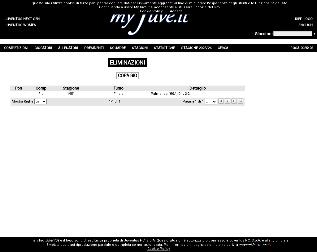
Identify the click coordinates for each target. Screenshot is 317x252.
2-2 (187, 94)
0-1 (180, 94)
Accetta (176, 11)
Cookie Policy (158, 249)
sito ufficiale (279, 240)
